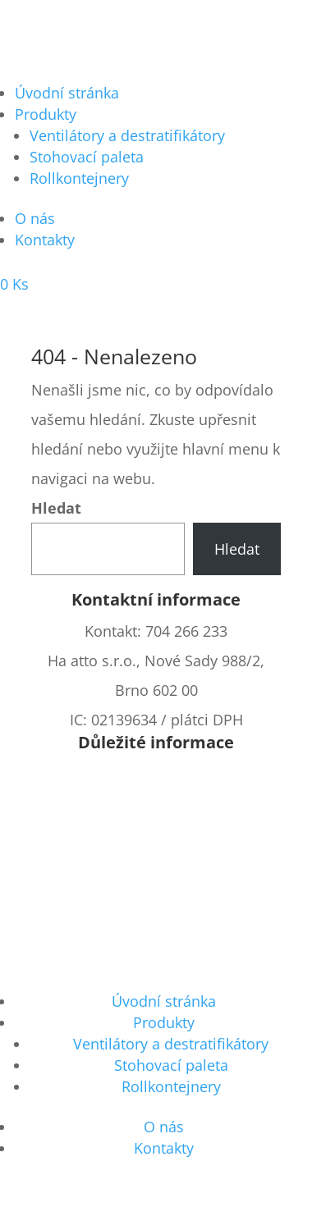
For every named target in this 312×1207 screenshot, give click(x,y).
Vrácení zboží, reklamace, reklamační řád (156, 833)
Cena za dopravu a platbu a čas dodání (156, 803)
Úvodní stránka (67, 93)
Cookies (156, 892)
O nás (35, 218)
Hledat (56, 508)
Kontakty (45, 239)
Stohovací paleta (87, 157)
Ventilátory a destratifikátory (127, 135)
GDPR (156, 921)
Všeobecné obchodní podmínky (156, 774)
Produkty (45, 114)
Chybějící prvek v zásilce (156, 862)
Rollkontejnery (79, 178)
